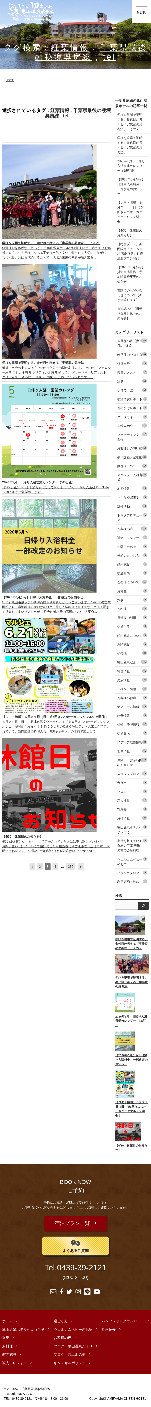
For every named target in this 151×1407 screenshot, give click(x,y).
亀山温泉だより (132, 662)
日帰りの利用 (132, 617)
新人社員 (132, 800)
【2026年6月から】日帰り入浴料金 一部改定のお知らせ (131, 186)
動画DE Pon (132, 466)
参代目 (132, 782)
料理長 (132, 809)
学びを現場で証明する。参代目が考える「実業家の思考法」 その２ (129, 122)
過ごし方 (61, 1319)
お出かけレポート (132, 408)
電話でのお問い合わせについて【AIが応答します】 (129, 295)
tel (109, 57)
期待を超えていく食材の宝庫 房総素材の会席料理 (132, 845)
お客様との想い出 (132, 448)
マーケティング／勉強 (132, 436)
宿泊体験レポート (132, 399)
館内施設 (132, 564)
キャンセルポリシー (70, 1360)
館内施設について (132, 635)
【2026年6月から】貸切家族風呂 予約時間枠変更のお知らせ (131, 274)
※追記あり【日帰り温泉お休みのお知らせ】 (129, 313)
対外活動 (132, 506)
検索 (118, 896)
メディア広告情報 (132, 742)
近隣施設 (132, 644)
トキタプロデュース (132, 517)
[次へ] (81, 866)
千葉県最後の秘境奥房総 (78, 113)
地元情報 (132, 488)
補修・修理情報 (132, 724)
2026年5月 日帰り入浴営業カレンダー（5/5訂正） (131, 165)
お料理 (132, 608)
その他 (132, 653)
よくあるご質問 (76, 1243)
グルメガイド (132, 417)
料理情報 (132, 671)
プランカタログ (132, 873)
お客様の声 (132, 528)
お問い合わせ (132, 546)
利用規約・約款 (132, 881)
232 (70, 866)
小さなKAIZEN (132, 497)
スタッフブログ (132, 773)
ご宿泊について (132, 582)
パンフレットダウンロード (123, 1319)
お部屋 (132, 591)
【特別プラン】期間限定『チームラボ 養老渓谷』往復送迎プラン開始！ (130, 251)
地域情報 (132, 751)
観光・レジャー (132, 537)
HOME (10, 80)
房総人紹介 (132, 425)
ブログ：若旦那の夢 (70, 1352)
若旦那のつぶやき (132, 354)
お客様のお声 (132, 698)
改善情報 (132, 715)
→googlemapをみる (18, 1391)
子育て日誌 (132, 390)
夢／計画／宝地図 (132, 457)
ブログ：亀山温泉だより (73, 1344)
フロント (132, 791)
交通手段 (132, 626)
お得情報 (132, 818)
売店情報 (132, 680)
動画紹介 (109, 1327)
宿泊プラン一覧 (73, 1222)
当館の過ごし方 (132, 555)
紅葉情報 (70, 47)
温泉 (132, 600)
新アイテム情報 (132, 706)
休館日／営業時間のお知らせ (132, 762)
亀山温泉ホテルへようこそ (132, 829)
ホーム (7, 1319)
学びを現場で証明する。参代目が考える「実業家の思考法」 (129, 145)
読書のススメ (132, 372)
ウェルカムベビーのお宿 (132, 861)
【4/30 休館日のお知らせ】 (129, 233)
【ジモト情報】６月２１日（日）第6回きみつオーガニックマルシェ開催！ (130, 212)
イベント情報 (132, 689)
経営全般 (132, 363)
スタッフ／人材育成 (132, 477)
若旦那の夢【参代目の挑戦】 (132, 343)
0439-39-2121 (81, 1265)
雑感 (132, 381)
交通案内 (132, 573)
